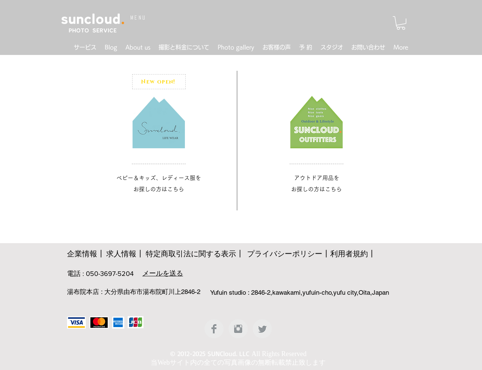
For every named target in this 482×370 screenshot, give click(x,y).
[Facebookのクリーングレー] (214, 328)
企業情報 (82, 253)
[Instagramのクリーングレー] (238, 328)
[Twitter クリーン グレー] (262, 328)
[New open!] (159, 81)
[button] (401, 23)
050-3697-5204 (110, 273)
